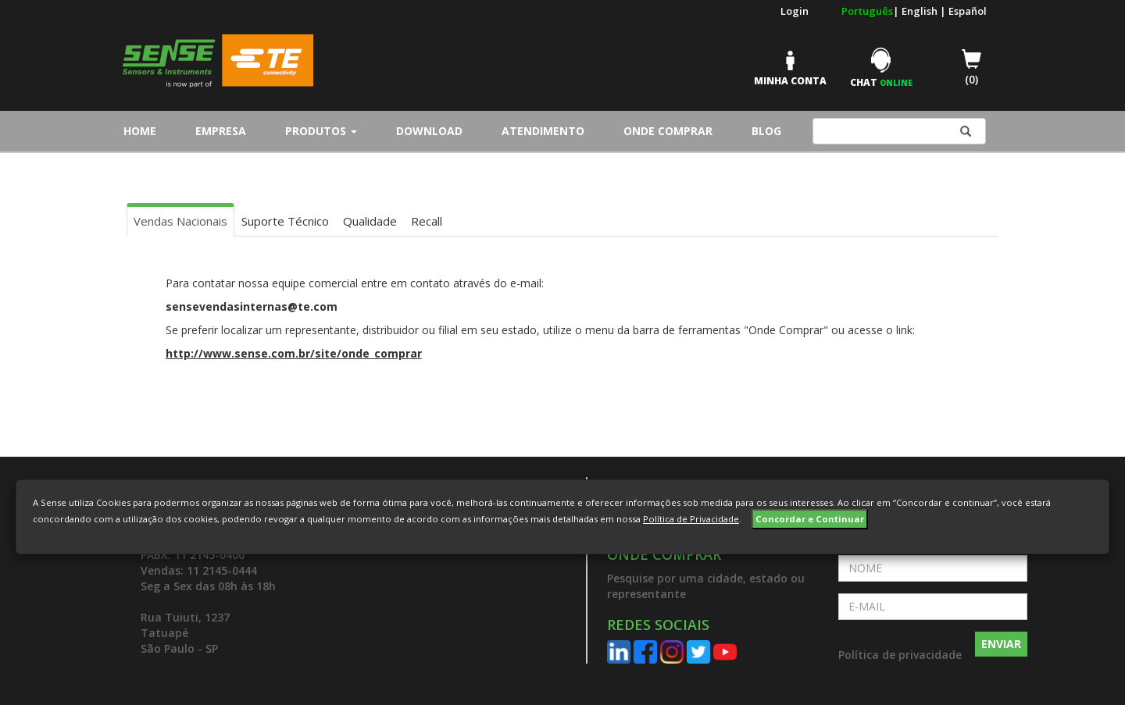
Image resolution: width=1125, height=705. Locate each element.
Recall (426, 221)
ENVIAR (1001, 643)
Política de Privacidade (691, 519)
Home (143, 130)
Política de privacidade (900, 654)
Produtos (321, 130)
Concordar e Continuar (809, 519)
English (921, 11)
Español (967, 11)
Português (867, 11)
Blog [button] (766, 130)
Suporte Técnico (285, 221)
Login (794, 11)
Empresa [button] (220, 130)
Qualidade (370, 221)
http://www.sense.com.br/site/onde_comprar (294, 353)
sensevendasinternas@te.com (252, 306)
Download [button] (429, 130)
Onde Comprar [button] (667, 130)
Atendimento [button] (543, 130)
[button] (711, 574)
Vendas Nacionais (180, 221)
